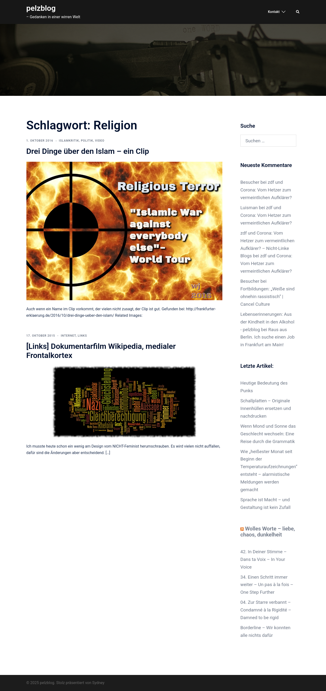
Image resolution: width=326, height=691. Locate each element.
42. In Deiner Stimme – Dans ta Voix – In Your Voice (263, 559)
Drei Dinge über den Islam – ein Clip (87, 151)
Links (82, 335)
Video (99, 140)
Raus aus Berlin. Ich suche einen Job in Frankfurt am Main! (267, 337)
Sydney (98, 682)
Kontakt (274, 12)
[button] (298, 12)
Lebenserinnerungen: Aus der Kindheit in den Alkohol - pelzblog (267, 321)
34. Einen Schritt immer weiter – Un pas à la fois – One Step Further (266, 584)
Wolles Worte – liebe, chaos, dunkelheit (267, 532)
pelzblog (41, 8)
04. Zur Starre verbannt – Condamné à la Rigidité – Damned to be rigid (265, 609)
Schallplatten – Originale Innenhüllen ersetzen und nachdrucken (265, 408)
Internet (68, 335)
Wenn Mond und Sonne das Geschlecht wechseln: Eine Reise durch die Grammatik (268, 433)
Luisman (249, 207)
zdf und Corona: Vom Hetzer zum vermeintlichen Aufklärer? (266, 189)
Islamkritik (69, 140)
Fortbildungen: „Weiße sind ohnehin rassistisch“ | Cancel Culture (267, 296)
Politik (87, 140)
